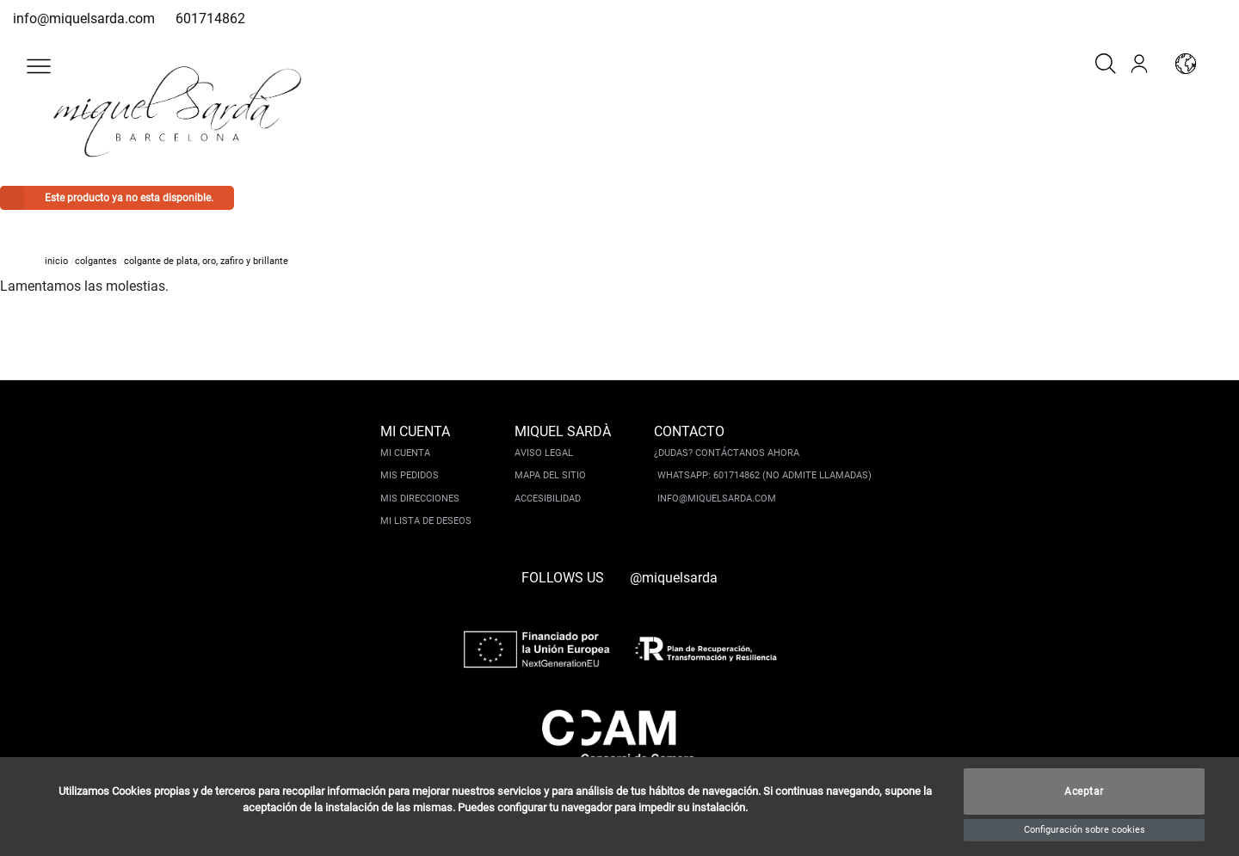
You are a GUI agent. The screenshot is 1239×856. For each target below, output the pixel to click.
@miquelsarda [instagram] (674, 578)
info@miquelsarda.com (84, 18)
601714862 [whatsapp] (210, 18)
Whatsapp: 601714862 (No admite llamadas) (764, 475)
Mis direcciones (419, 498)
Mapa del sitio (550, 475)
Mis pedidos (409, 475)
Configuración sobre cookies (1084, 829)
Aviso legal (544, 453)
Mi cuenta (405, 453)
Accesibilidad (548, 498)
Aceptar (1084, 791)
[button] (39, 66)
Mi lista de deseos (426, 521)
